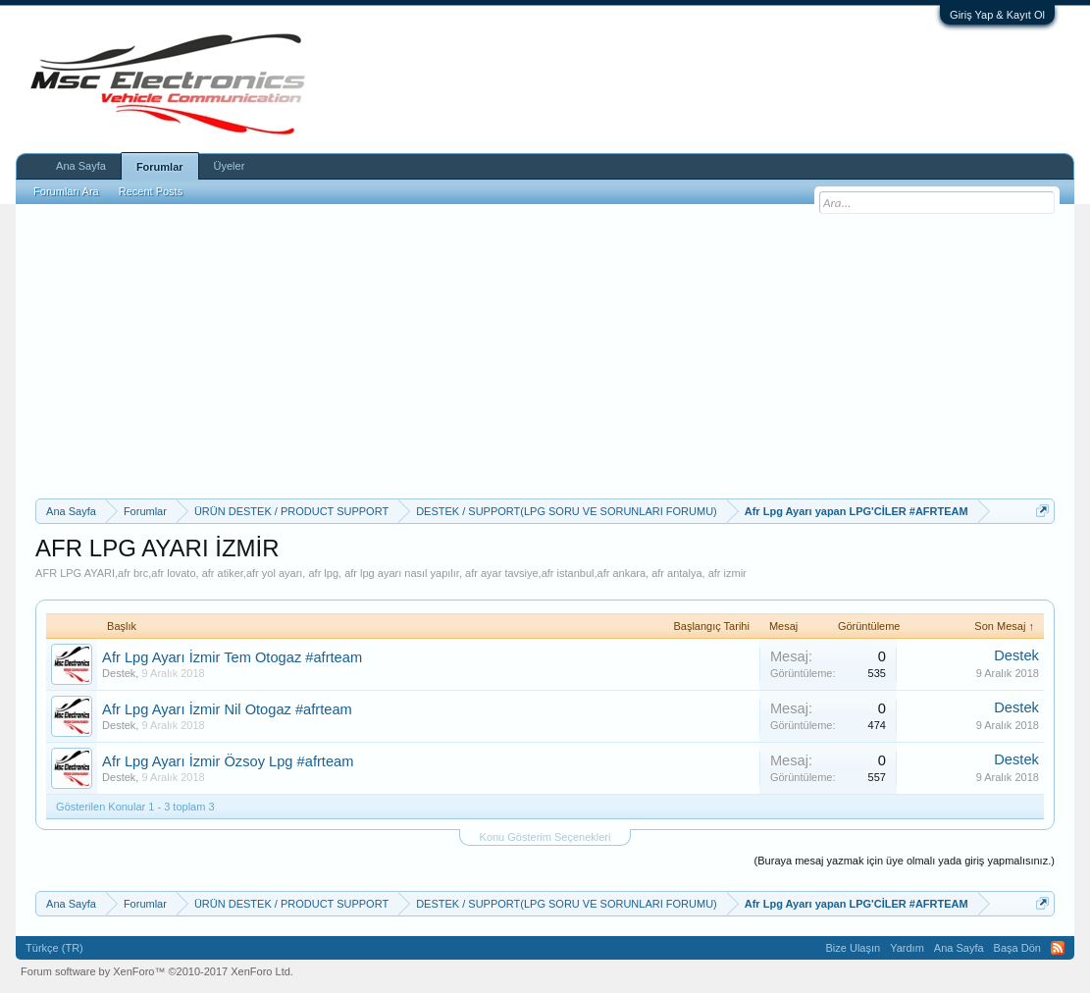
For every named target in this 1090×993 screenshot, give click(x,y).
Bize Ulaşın (853, 948)
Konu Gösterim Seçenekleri (545, 837)
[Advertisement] (545, 351)
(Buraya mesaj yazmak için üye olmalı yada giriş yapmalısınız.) (904, 860)
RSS (1057, 948)
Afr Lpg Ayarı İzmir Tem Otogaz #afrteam (232, 657)
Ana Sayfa (81, 166)
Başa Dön (1017, 948)
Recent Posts (150, 191)
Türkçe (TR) (54, 948)
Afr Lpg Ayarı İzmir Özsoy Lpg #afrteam (227, 761)
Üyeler (229, 166)
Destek (118, 673)
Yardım (907, 948)
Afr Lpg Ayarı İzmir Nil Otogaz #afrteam (227, 709)
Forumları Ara (66, 191)
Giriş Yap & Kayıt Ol (997, 15)
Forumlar (159, 167)
